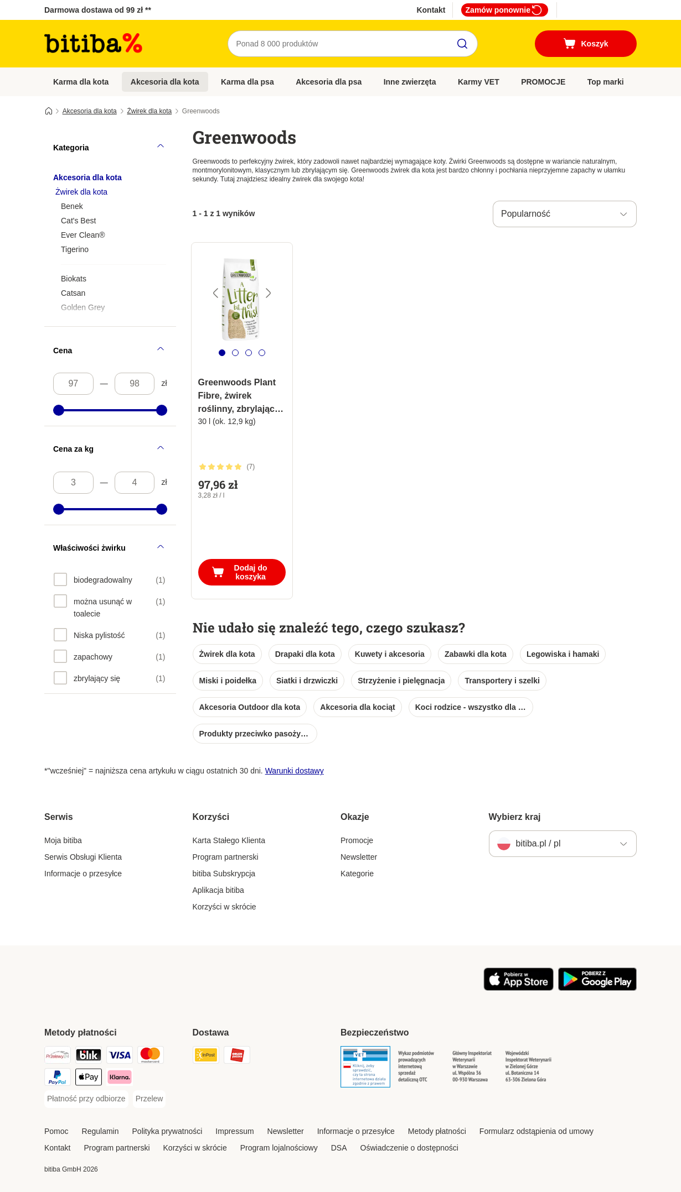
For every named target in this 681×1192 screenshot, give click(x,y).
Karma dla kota (81, 81)
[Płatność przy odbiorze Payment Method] (86, 1099)
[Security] (365, 1068)
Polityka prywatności (167, 1131)
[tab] (222, 352)
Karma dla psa (247, 81)
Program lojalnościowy (279, 1147)
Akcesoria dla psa (329, 81)
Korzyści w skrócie (224, 906)
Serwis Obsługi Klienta (83, 857)
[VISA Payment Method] (119, 1057)
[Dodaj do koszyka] (242, 572)
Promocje (357, 840)
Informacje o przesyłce (83, 873)
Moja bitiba (63, 840)
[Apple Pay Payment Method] (88, 1079)
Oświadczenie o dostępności (409, 1147)
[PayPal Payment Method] (57, 1079)
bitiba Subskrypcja (224, 873)
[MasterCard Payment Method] (150, 1057)
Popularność (525, 213)
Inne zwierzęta (410, 81)
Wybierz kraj (515, 817)
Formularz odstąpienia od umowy (536, 1131)
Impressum (234, 1131)
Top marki (605, 81)
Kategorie (357, 873)
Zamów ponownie (505, 10)
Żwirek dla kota (149, 111)
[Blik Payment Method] (88, 1057)
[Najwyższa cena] (135, 384)
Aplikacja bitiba (218, 890)
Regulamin (100, 1131)
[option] (110, 579)
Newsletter (359, 857)
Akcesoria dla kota (165, 81)
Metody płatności (437, 1131)
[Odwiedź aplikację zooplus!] (518, 988)
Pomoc (56, 1131)
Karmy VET (478, 81)
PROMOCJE (543, 81)
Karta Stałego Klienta (229, 840)
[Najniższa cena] (73, 384)
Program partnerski (226, 857)
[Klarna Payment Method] (119, 1079)
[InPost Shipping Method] (206, 1057)
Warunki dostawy (294, 770)
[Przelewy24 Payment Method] (57, 1057)
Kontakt (430, 10)
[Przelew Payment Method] (149, 1099)
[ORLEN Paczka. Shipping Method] (237, 1057)
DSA (339, 1147)
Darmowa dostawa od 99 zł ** (97, 10)
